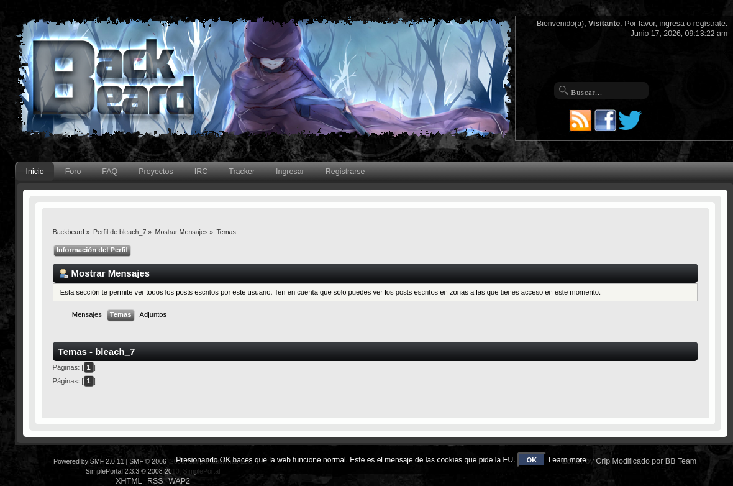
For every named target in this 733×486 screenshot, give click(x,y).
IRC (200, 171)
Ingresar (290, 171)
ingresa (672, 23)
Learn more (567, 460)
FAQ (109, 171)
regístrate (709, 23)
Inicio (35, 171)
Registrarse (345, 171)
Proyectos (156, 171)
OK (532, 460)
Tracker (242, 171)
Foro (73, 171)
